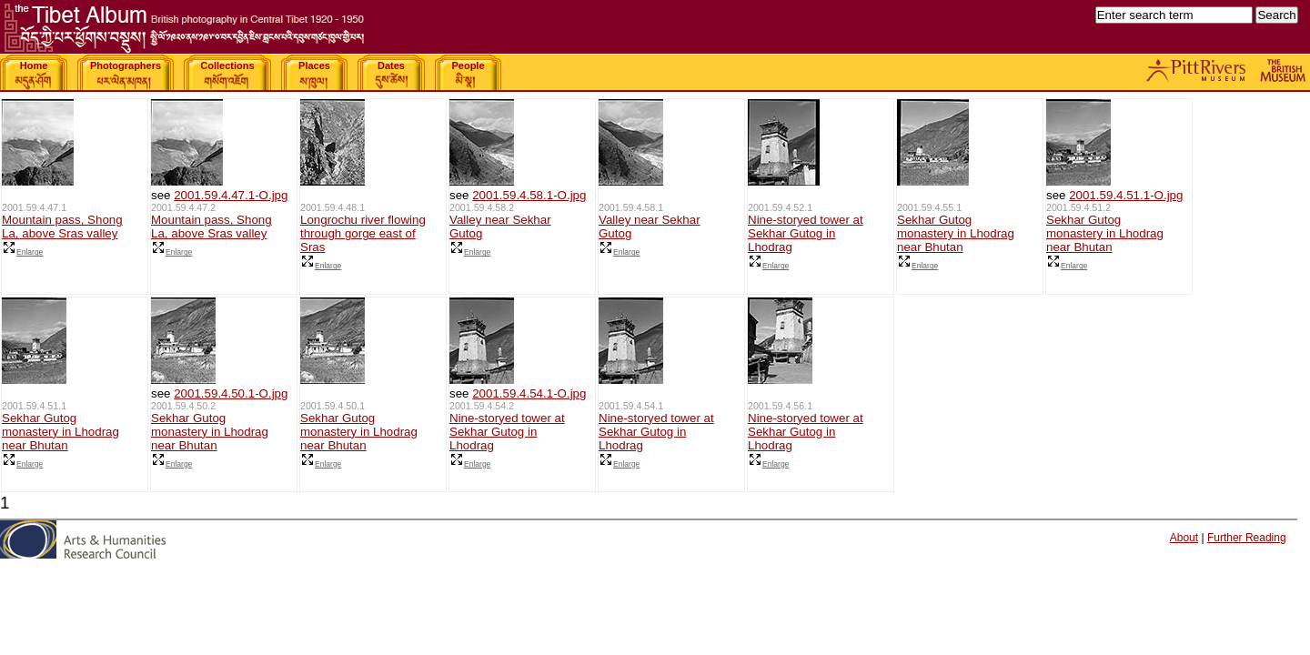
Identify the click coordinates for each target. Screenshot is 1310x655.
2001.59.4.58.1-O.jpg (529, 195)
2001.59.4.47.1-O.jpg (230, 195)
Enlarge (22, 252)
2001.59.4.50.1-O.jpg (230, 393)
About (1184, 537)
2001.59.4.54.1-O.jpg (529, 393)
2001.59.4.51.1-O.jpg (1126, 195)
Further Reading (1246, 537)
